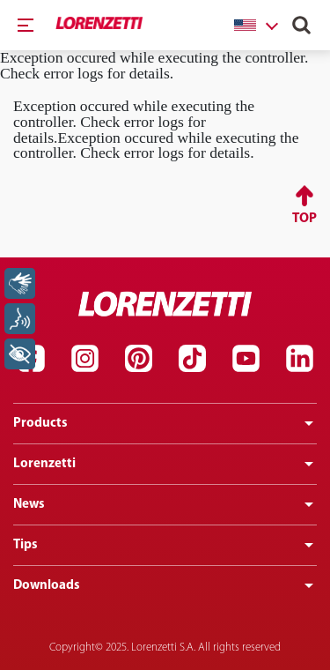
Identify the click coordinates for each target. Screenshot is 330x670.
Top (304, 219)
